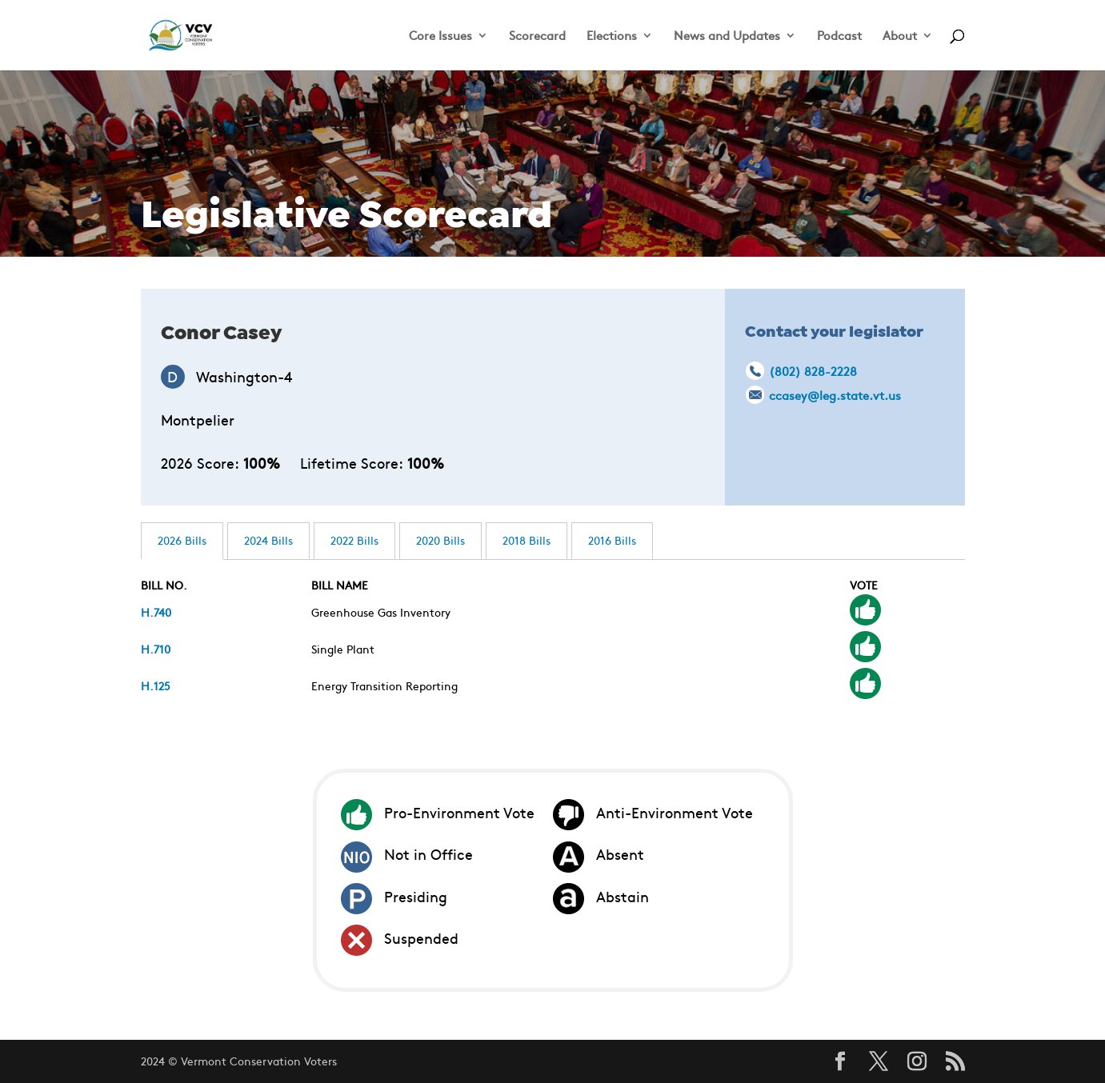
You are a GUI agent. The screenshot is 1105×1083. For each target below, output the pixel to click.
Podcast (839, 36)
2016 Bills (612, 540)
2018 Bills (526, 540)
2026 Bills (182, 540)
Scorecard (537, 36)
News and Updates (727, 36)
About (900, 36)
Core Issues (440, 36)
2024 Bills (268, 540)
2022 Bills (354, 540)
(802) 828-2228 (813, 370)
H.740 (156, 612)
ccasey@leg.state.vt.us (835, 394)
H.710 (155, 649)
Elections (612, 36)
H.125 (155, 685)
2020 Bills (440, 540)
